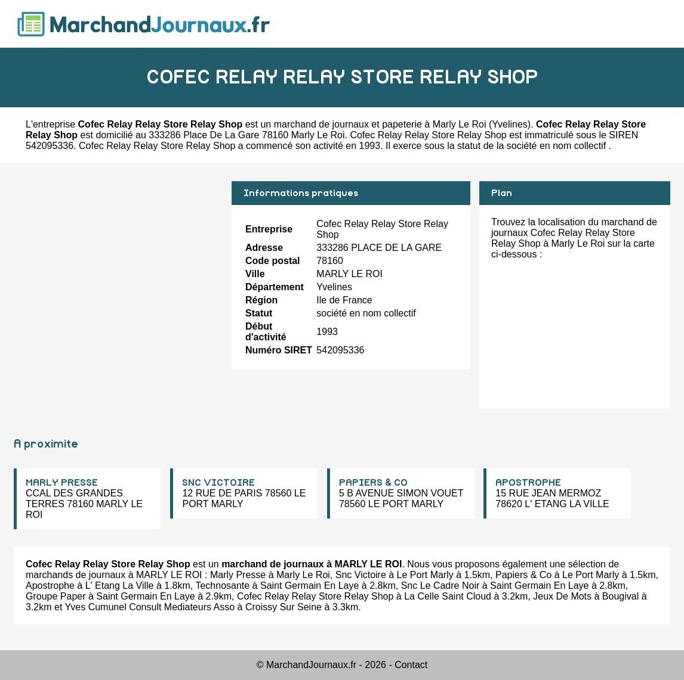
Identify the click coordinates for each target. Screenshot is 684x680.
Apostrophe (50, 585)
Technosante (222, 585)
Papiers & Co (523, 575)
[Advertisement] (118, 264)
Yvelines (510, 124)
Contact (411, 665)
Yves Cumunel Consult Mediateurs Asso (150, 607)
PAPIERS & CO (373, 483)
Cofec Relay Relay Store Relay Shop (315, 596)
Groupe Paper (56, 596)
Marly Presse (238, 575)
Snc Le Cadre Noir (440, 585)
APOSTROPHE (528, 483)
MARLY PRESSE (62, 483)
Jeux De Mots (562, 596)
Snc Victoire (360, 575)
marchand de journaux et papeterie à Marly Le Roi (380, 124)
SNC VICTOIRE (218, 483)
